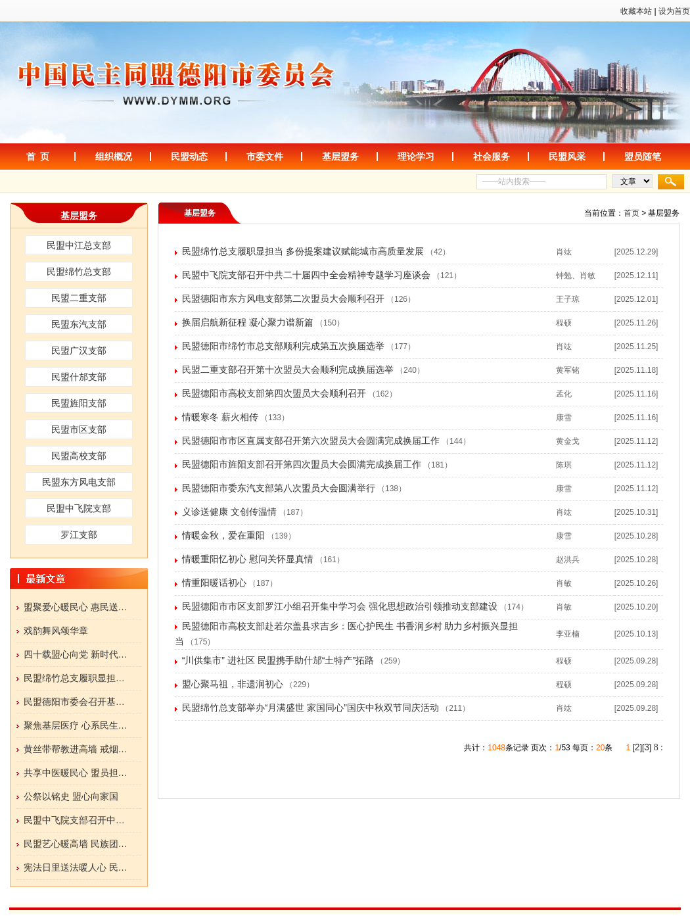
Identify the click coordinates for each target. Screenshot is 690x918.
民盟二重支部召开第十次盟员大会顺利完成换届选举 (288, 369)
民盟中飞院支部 (79, 508)
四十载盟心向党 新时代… (75, 654)
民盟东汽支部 (78, 324)
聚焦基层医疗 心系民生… (75, 725)
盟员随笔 (642, 156)
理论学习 (416, 156)
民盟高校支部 (78, 455)
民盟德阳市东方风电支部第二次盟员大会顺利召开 (283, 298)
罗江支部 (78, 534)
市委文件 (264, 156)
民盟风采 (567, 156)
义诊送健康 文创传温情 (229, 511)
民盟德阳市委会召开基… (74, 701)
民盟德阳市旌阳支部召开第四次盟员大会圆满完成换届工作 (301, 464)
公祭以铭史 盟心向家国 (71, 796)
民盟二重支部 (78, 298)
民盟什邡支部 (78, 377)
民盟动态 (189, 156)
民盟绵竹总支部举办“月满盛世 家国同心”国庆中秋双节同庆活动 (310, 707)
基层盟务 (340, 156)
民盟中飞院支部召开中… (74, 820)
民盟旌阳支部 (78, 403)
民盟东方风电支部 (79, 482)
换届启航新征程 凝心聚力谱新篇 (247, 322)
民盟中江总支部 (79, 245)
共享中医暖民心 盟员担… (75, 772)
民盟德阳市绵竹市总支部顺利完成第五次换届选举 (283, 346)
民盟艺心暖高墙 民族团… (75, 843)
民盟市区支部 (78, 429)
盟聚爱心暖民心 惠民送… (75, 607)
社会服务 (491, 156)
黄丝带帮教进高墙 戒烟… (75, 749)
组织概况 (113, 156)
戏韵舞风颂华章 (56, 630)
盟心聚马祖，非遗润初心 (232, 684)
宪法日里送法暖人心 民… (75, 867)
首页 (631, 213)
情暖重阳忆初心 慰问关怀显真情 (247, 559)
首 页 (38, 156)
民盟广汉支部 (78, 350)
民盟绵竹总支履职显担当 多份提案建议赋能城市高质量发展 (303, 251)
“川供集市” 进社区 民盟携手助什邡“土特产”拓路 (278, 660)
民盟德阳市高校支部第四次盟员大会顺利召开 (274, 393)
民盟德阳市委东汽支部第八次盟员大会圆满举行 (278, 488)
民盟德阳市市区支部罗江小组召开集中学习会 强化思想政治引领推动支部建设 (339, 606)
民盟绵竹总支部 (79, 271)
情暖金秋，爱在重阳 (223, 535)
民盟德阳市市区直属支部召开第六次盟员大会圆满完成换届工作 (311, 440)
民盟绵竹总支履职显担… (74, 678)
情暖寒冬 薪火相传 (220, 417)
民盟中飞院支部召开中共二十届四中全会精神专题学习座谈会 (306, 275)
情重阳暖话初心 (214, 582)
